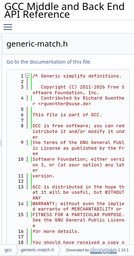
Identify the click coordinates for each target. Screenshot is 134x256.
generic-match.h (37, 249)
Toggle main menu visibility (10, 23)
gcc (8, 249)
